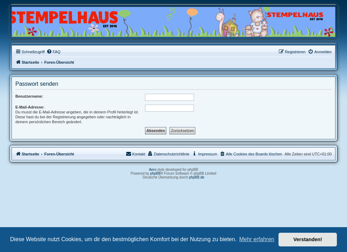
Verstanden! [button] (308, 239)
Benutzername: (29, 96)
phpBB (155, 173)
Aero (152, 170)
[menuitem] (53, 52)
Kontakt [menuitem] (135, 153)
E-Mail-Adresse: (29, 107)
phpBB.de (196, 177)
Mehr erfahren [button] (256, 239)
